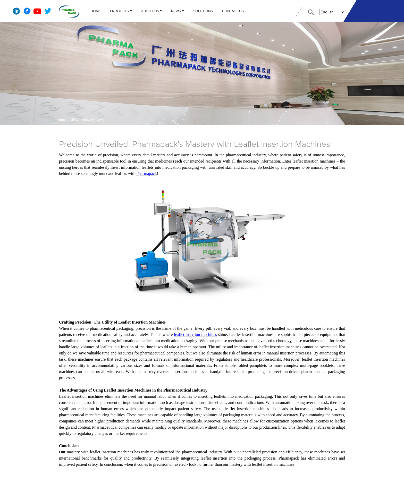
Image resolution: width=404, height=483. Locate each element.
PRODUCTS (119, 11)
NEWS (176, 11)
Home (95, 11)
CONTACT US (233, 11)
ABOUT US (150, 11)
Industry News (93, 120)
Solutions (203, 11)
